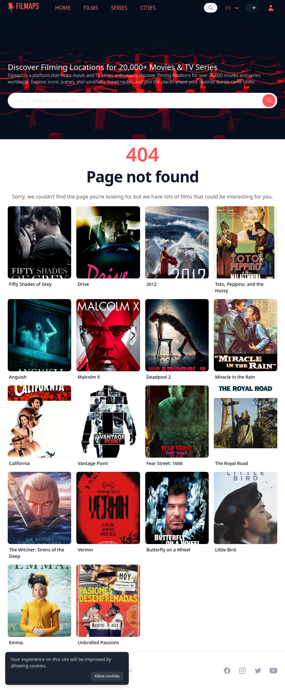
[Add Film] (254, 7)
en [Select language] (232, 8)
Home (63, 7)
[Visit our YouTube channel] (273, 671)
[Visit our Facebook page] (227, 671)
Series (119, 7)
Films (90, 7)
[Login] (271, 8)
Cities (148, 7)
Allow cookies (107, 676)
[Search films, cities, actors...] (210, 8)
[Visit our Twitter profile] (258, 671)
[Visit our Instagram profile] (242, 671)
